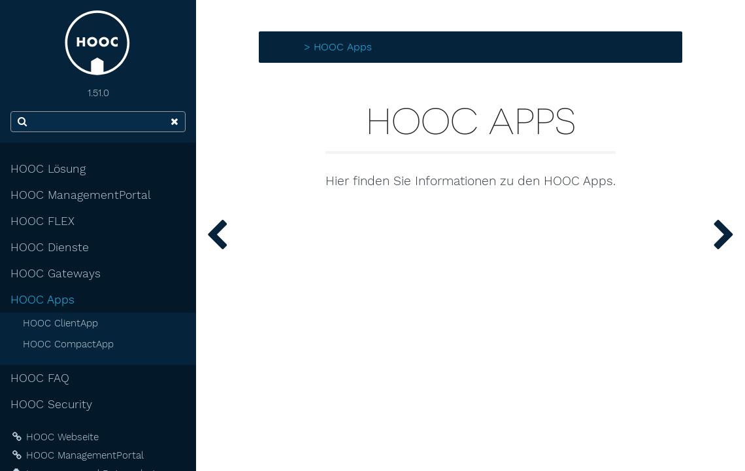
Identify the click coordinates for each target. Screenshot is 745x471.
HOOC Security (51, 404)
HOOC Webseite (54, 437)
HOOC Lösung (48, 168)
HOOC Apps (42, 299)
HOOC (286, 47)
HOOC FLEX (42, 221)
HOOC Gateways (55, 273)
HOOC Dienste (49, 247)
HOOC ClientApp (60, 323)
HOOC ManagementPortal (80, 194)
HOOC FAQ (39, 378)
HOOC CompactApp (68, 344)
